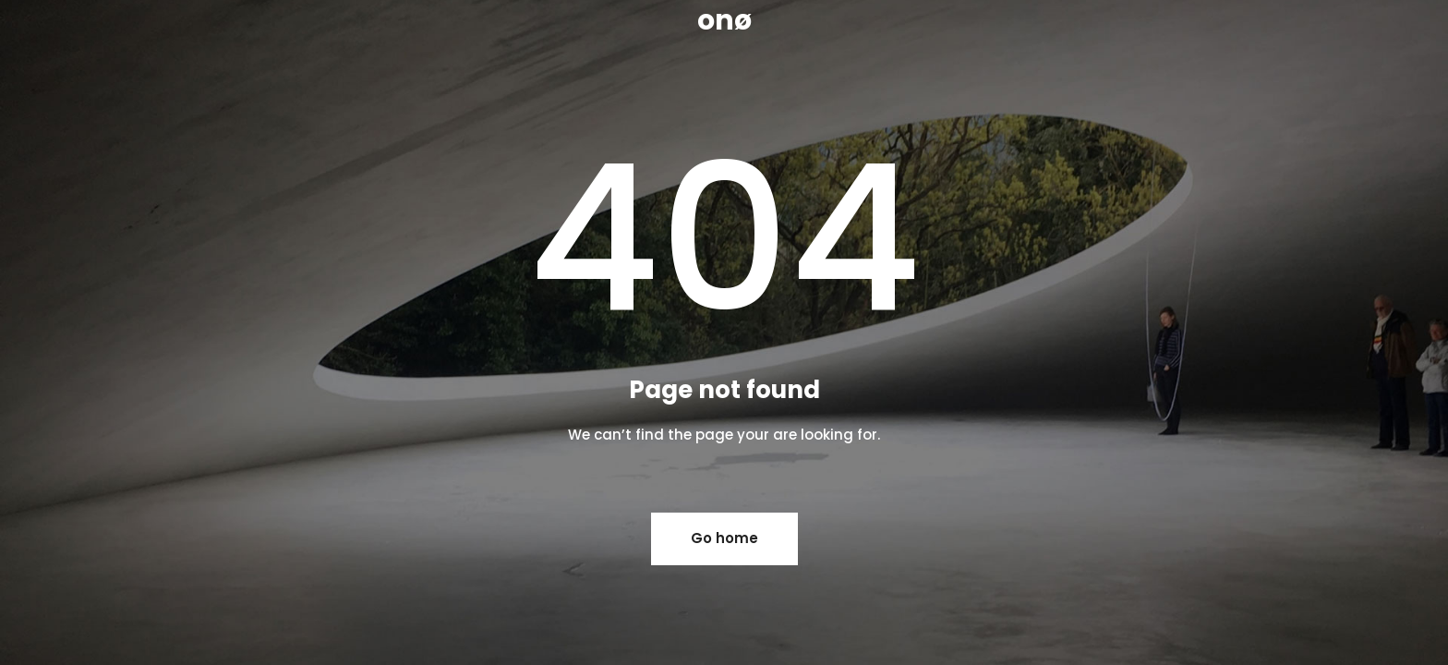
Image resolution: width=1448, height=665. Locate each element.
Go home (724, 538)
